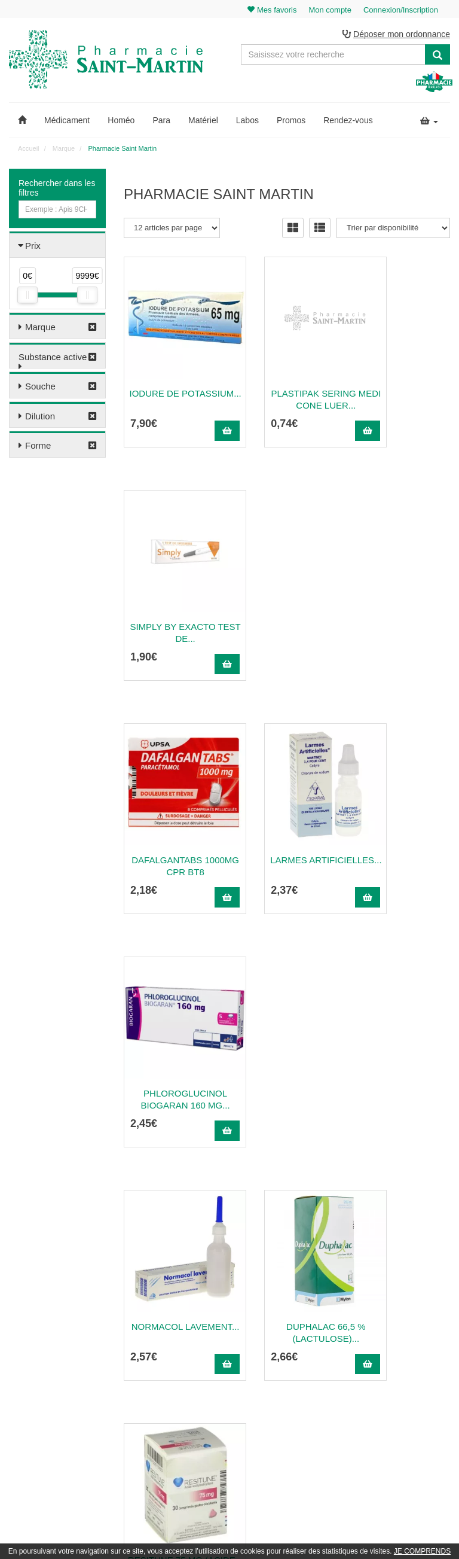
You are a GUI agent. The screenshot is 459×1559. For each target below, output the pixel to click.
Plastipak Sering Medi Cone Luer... (286, 375)
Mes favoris (409, 1385)
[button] (22, 122)
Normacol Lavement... (172, 841)
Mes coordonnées (419, 1358)
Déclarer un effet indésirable (321, 1385)
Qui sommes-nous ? (309, 1333)
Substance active (53, 359)
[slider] (27, 296)
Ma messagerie (415, 1372)
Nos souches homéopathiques (172, 1413)
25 (344, 1214)
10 (271, 1214)
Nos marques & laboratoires (168, 1426)
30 (369, 1214)
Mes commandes (418, 1346)
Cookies (289, 1437)
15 (296, 1214)
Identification (411, 1333)
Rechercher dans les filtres (57, 189)
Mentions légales (304, 1398)
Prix (33, 247)
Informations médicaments (319, 1372)
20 (320, 1214)
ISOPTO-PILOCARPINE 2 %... (172, 1075)
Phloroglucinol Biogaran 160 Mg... (401, 608)
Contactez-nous (302, 1320)
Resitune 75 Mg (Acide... (402, 841)
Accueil (28, 150)
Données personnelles (312, 1424)
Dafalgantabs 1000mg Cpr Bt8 (172, 608)
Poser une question (307, 1358)
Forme (38, 447)
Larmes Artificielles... (287, 608)
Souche (40, 388)
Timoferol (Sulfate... (287, 1075)
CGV (284, 1411)
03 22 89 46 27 (152, 1320)
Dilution (40, 418)
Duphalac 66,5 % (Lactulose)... (287, 841)
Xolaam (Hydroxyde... (402, 1075)
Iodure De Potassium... (173, 375)
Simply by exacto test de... (402, 375)
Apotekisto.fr (362, 1532)
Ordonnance (296, 1346)
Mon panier (409, 1320)
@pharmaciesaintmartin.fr (181, 1333)
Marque (40, 329)
